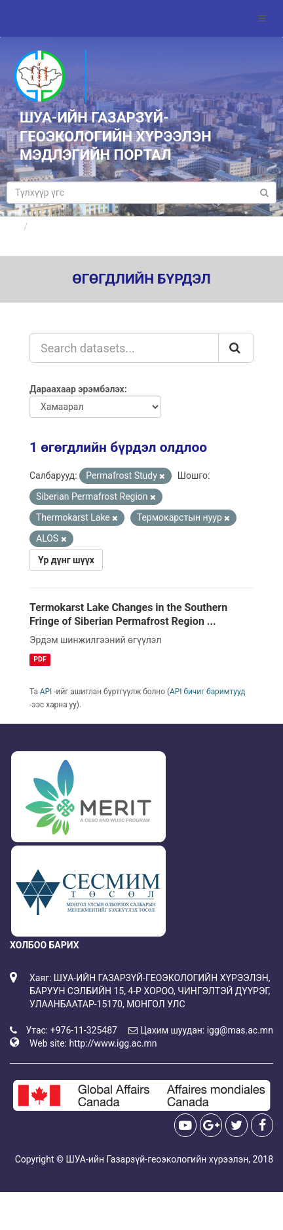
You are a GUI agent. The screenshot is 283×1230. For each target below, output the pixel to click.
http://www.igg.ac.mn (113, 1043)
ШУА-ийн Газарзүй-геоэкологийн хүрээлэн (157, 1159)
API (46, 691)
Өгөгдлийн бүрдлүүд (77, 226)
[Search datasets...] (124, 348)
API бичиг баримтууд (207, 691)
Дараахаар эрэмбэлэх (76, 389)
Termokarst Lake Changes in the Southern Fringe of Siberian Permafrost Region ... (128, 614)
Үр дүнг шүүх (66, 560)
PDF (39, 659)
